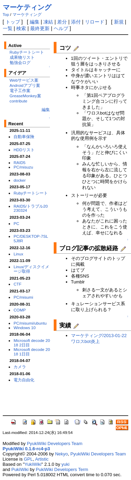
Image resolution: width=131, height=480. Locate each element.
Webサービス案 (24, 80)
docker (20, 180)
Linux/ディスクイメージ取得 (31, 268)
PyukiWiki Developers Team (54, 443)
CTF (17, 284)
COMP (20, 310)
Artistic (42, 459)
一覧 (7, 28)
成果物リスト (22, 57)
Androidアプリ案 (25, 85)
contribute (18, 101)
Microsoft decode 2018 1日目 (32, 351)
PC (16, 223)
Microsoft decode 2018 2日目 (32, 342)
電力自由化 (24, 380)
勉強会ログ (20, 62)
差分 (62, 22)
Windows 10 (25, 327)
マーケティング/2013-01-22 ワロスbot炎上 (99, 338)
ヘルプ (61, 28)
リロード (94, 22)
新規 (119, 22)
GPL (28, 459)
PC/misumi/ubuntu (30, 323)
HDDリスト (24, 149)
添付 (76, 22)
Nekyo (61, 453)
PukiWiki (20, 469)
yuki (65, 464)
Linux (18, 254)
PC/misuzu (23, 167)
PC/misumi (23, 297)
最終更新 (40, 28)
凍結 (48, 22)
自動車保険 (24, 136)
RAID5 (19, 162)
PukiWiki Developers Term (62, 469)
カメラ (20, 366)
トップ (13, 22)
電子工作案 (20, 90)
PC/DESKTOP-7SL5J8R (31, 238)
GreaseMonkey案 (25, 95)
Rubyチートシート (27, 52)
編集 (35, 22)
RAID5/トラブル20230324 (31, 208)
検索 (21, 28)
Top (6, 14)
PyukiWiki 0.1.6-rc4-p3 (26, 448)
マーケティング (27, 7)
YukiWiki (32, 464)
